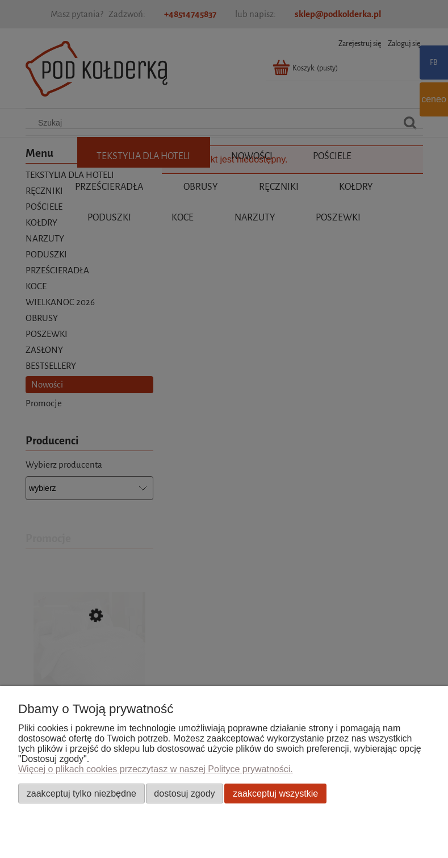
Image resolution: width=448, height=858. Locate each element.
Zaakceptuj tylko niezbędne (81, 793)
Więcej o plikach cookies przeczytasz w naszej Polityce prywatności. (155, 769)
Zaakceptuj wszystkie (275, 793)
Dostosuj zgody (184, 793)
